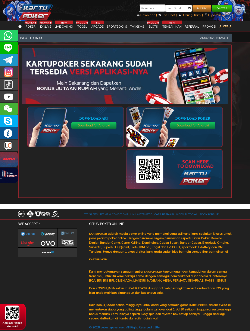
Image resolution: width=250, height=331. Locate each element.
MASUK (202, 8)
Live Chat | (168, 15)
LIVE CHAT (9, 145)
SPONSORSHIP (209, 214)
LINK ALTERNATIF (141, 214)
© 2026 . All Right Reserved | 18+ (124, 327)
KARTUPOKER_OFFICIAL (9, 72)
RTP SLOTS (91, 214)
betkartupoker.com (112, 327)
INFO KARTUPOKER (9, 133)
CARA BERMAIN (164, 214)
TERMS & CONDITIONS (114, 214)
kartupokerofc (9, 84)
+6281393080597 (9, 36)
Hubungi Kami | (191, 15)
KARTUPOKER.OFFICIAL (9, 96)
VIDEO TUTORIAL (186, 214)
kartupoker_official (9, 48)
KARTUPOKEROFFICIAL (9, 60)
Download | (147, 15)
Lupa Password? (218, 15)
